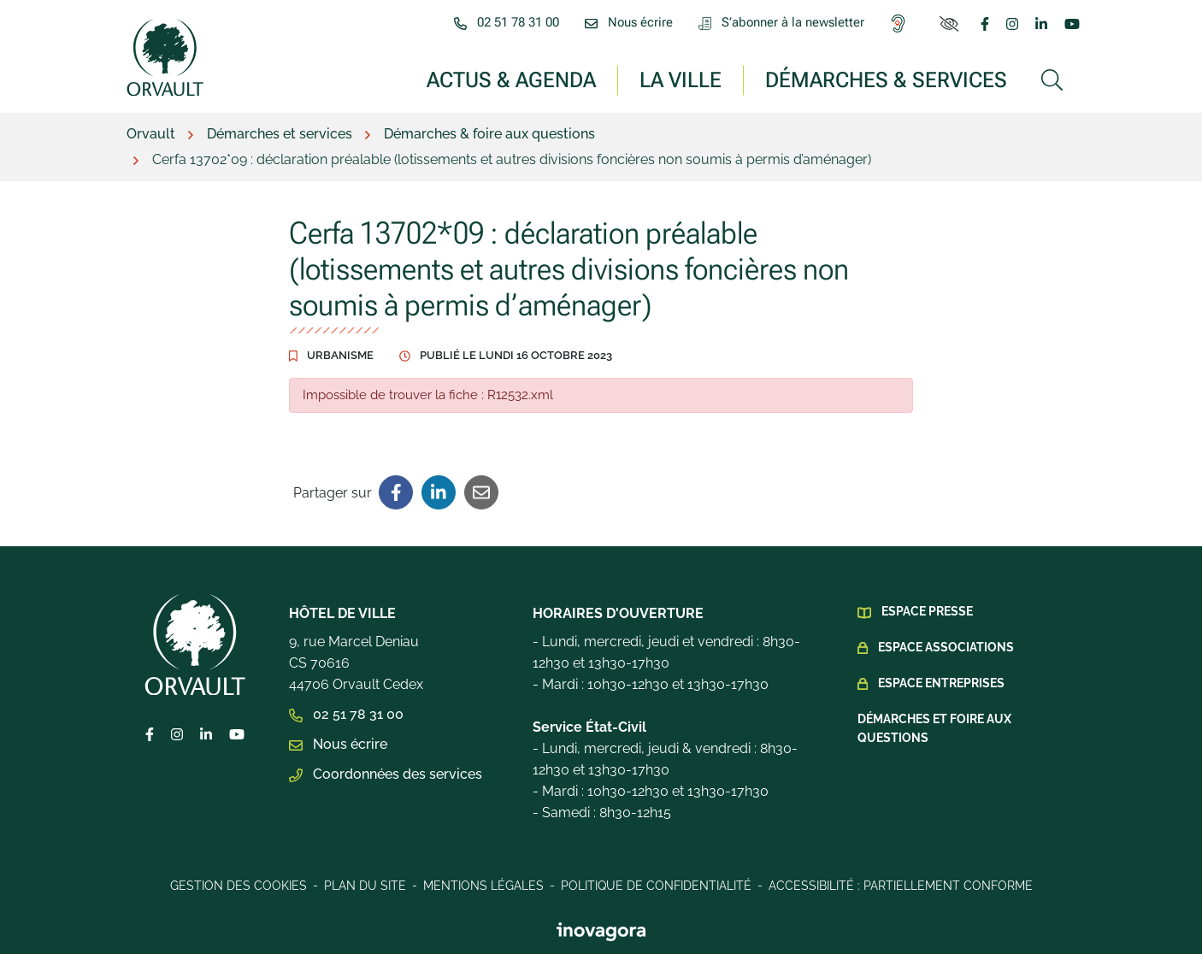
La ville (680, 79)
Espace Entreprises (941, 683)
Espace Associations (946, 647)
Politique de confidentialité (656, 885)
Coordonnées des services (385, 774)
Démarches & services (886, 79)
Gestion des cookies (238, 885)
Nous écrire (338, 744)
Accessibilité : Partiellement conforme (901, 885)
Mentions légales (483, 885)
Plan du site (365, 885)
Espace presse (927, 611)
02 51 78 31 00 (346, 714)
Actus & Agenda (511, 79)
